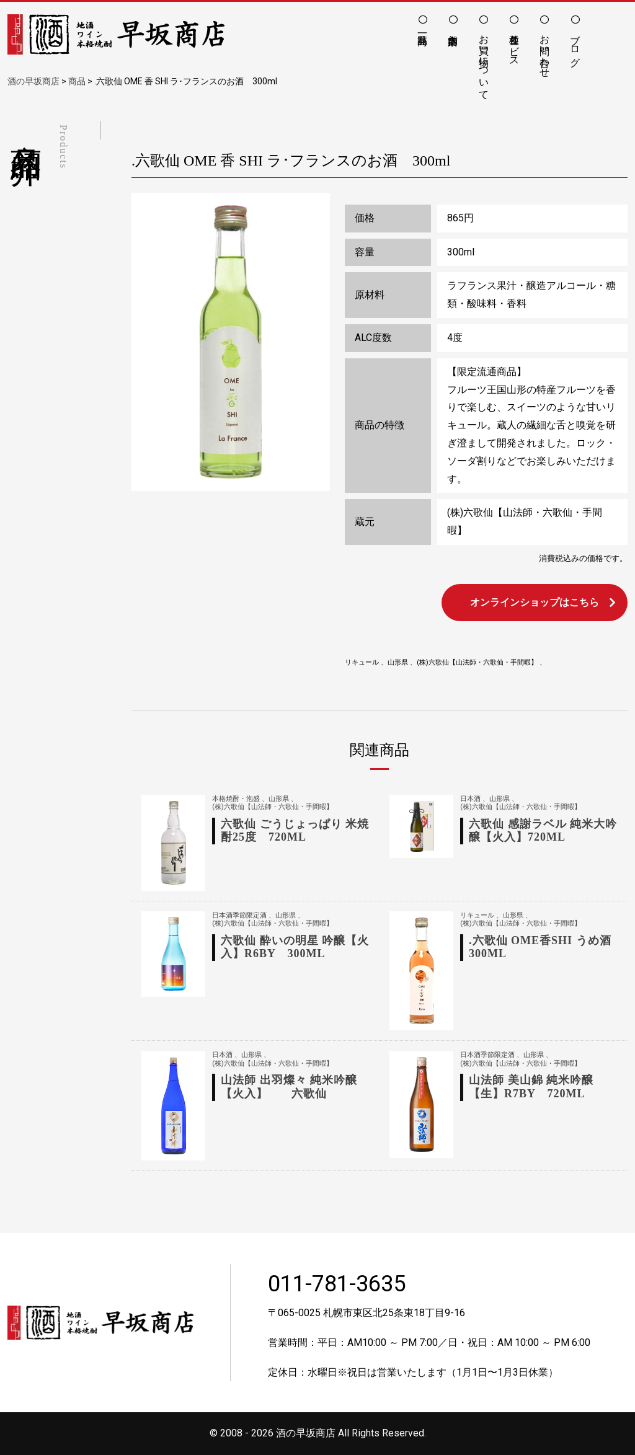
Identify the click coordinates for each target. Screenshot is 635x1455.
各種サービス (514, 44)
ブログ (575, 44)
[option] (230, 342)
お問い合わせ (545, 50)
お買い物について (484, 61)
